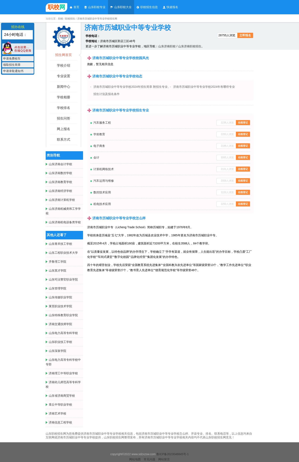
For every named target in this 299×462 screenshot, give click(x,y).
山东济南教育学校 (60, 182)
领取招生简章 (12, 64)
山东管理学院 (57, 288)
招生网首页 (63, 55)
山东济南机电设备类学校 (65, 222)
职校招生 (70, 18)
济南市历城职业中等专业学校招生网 (97, 18)
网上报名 (63, 129)
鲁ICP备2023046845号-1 (172, 454)
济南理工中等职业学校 (63, 373)
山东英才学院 (57, 270)
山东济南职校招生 (189, 46)
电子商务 (99, 145)
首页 (74, 7)
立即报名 (245, 35)
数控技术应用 (102, 192)
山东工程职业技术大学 (63, 252)
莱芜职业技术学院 (60, 306)
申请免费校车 (12, 58)
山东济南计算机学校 (62, 199)
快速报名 (170, 7)
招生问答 (63, 118)
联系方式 (63, 139)
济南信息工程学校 (60, 422)
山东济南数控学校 (60, 173)
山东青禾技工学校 (60, 243)
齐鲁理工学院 (57, 261)
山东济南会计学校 (60, 164)
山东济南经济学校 (60, 191)
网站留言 (164, 459)
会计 (96, 157)
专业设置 (63, 76)
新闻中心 (63, 86)
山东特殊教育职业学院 (63, 315)
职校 (60, 18)
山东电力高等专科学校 (63, 333)
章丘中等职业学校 (60, 404)
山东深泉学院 (57, 350)
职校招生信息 (147, 7)
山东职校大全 (121, 7)
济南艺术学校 (57, 413)
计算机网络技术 (103, 169)
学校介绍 (63, 65)
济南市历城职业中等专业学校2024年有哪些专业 (204, 86)
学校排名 (63, 108)
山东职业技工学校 (60, 342)
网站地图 (135, 459)
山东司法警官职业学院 (63, 279)
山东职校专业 (94, 7)
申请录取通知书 (13, 71)
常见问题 (149, 459)
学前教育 (99, 134)
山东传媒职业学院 (60, 297)
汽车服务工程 (102, 122)
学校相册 (63, 97)
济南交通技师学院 (60, 324)
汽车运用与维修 (103, 180)
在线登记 (243, 122)
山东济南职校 (167, 46)
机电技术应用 (102, 204)
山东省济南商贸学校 (62, 395)
